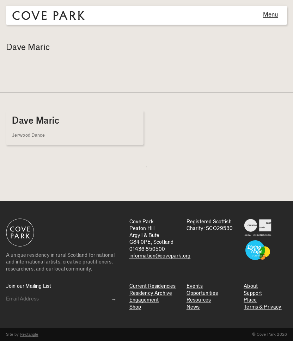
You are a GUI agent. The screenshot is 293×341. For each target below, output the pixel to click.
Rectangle (29, 334)
